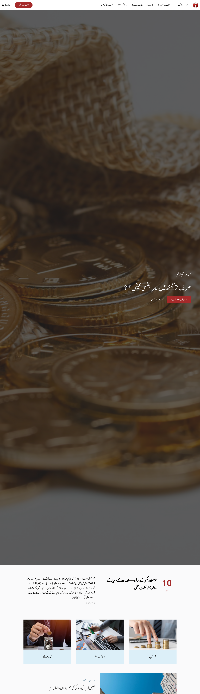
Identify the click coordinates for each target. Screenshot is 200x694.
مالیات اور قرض (163, 5)
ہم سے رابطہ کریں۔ (107, 5)
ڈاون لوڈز (149, 5)
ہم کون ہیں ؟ (90, 603)
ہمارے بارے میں (137, 5)
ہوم (187, 5)
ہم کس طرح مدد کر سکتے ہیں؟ (179, 299)
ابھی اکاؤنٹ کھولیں (24, 5)
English (6, 5)
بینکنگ (178, 5)
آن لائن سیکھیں (122, 5)
